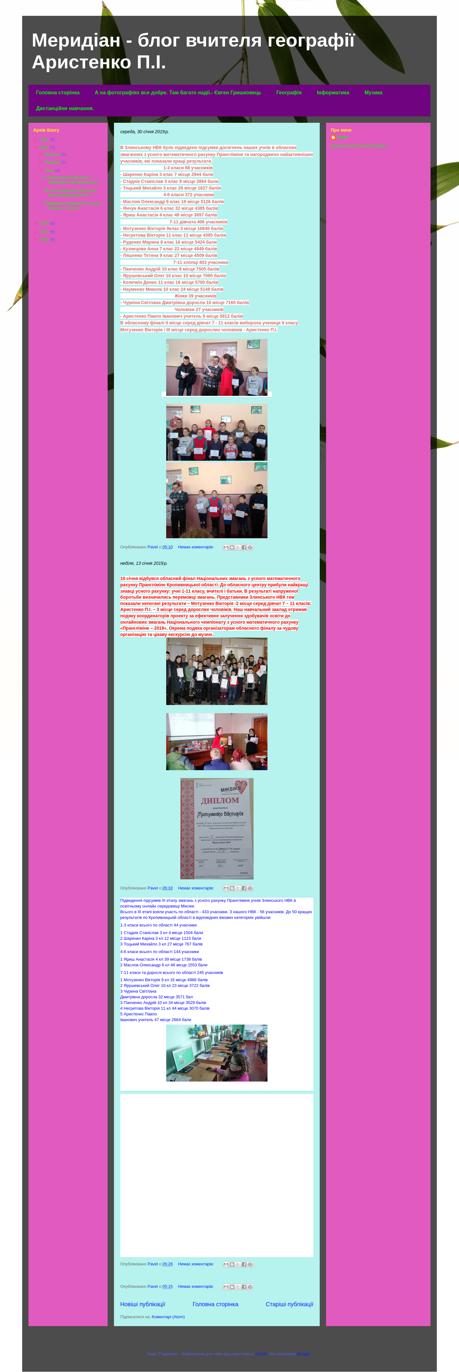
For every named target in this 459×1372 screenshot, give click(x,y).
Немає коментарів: (196, 547)
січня (50, 170)
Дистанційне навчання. (65, 108)
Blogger (304, 1353)
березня (53, 162)
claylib (261, 1353)
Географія (289, 92)
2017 (45, 231)
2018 (45, 223)
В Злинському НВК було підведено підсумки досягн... (72, 180)
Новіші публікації (142, 1304)
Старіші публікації (289, 1304)
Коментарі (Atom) (168, 1316)
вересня (53, 154)
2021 (45, 139)
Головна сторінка (57, 92)
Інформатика (333, 92)
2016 (45, 239)
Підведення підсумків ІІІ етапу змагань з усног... (71, 206)
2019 (45, 147)
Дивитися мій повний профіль (359, 145)
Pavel (342, 137)
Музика (373, 92)
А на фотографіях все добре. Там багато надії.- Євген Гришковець (178, 92)
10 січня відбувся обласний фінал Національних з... (69, 193)
